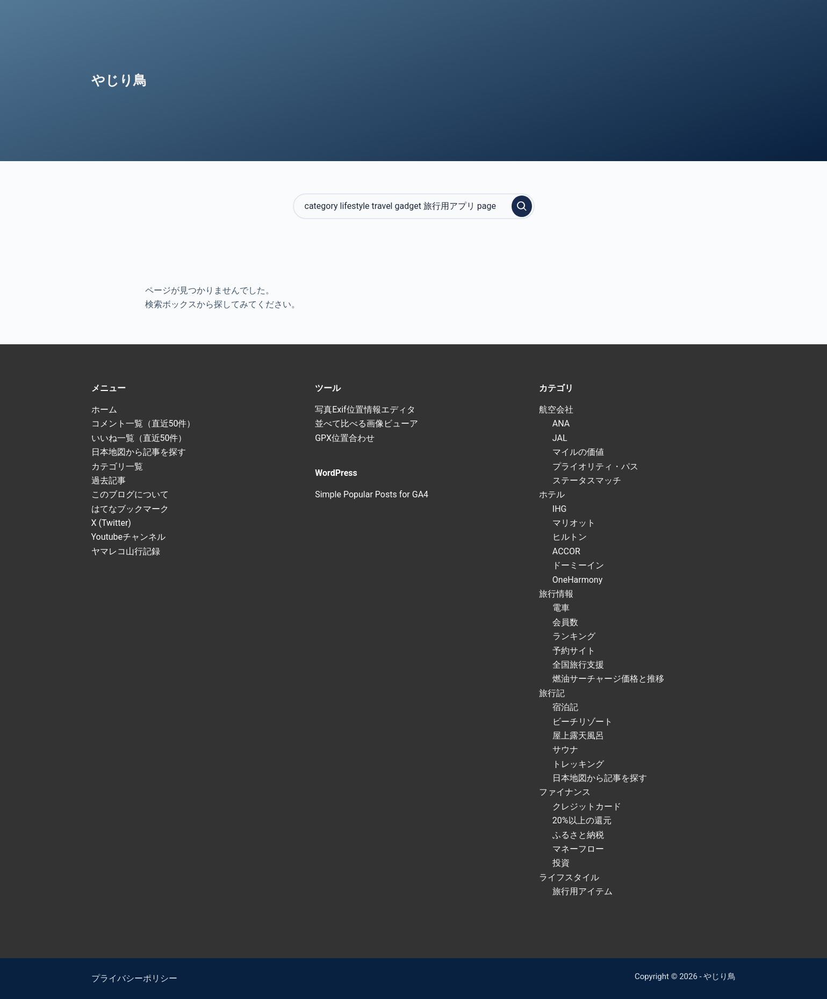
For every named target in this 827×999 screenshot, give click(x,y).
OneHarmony (577, 580)
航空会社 (556, 409)
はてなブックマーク (130, 509)
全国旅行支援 (578, 665)
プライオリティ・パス (595, 466)
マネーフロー (578, 849)
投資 (561, 863)
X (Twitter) (111, 523)
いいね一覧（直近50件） (139, 438)
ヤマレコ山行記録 (125, 551)
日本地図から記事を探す (138, 452)
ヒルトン (569, 537)
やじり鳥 (119, 80)
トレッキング (578, 764)
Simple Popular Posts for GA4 (371, 494)
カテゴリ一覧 (117, 466)
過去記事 (108, 480)
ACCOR (566, 551)
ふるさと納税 (578, 835)
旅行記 (552, 693)
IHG (559, 509)
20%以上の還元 (582, 820)
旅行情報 (556, 594)
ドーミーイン (578, 565)
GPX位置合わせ (345, 438)
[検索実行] (522, 206)
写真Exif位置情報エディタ (365, 409)
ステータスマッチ (586, 480)
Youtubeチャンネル (128, 537)
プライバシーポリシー (134, 978)
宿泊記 (565, 707)
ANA (561, 423)
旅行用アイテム (582, 891)
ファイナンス (565, 792)
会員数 (565, 622)
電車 (561, 608)
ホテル (552, 494)
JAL (559, 438)
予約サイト (573, 651)
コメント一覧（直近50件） (143, 423)
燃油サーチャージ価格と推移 (608, 679)
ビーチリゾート (582, 721)
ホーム (104, 409)
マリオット (573, 523)
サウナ (565, 749)
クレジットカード (586, 806)
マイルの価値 (578, 452)
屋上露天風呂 (578, 735)
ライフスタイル (569, 877)
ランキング (573, 636)
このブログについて (130, 494)
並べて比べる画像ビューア (366, 423)
